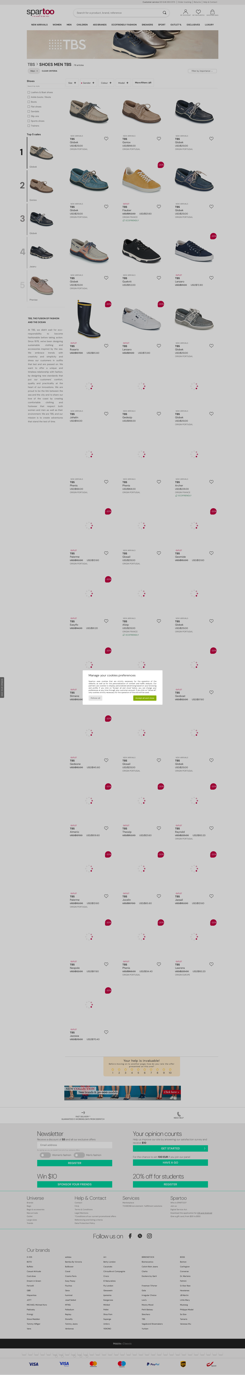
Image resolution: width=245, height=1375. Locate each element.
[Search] (164, 13)
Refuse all (95, 698)
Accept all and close (144, 698)
